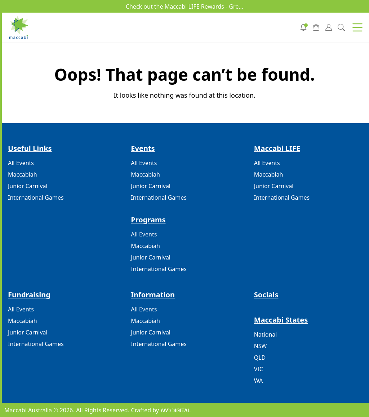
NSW (260, 346)
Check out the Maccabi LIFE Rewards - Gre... (184, 6)
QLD (260, 357)
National (265, 334)
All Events (21, 163)
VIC (258, 369)
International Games (36, 197)
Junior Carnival (28, 186)
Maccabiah (22, 174)
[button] (357, 27)
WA (258, 381)
